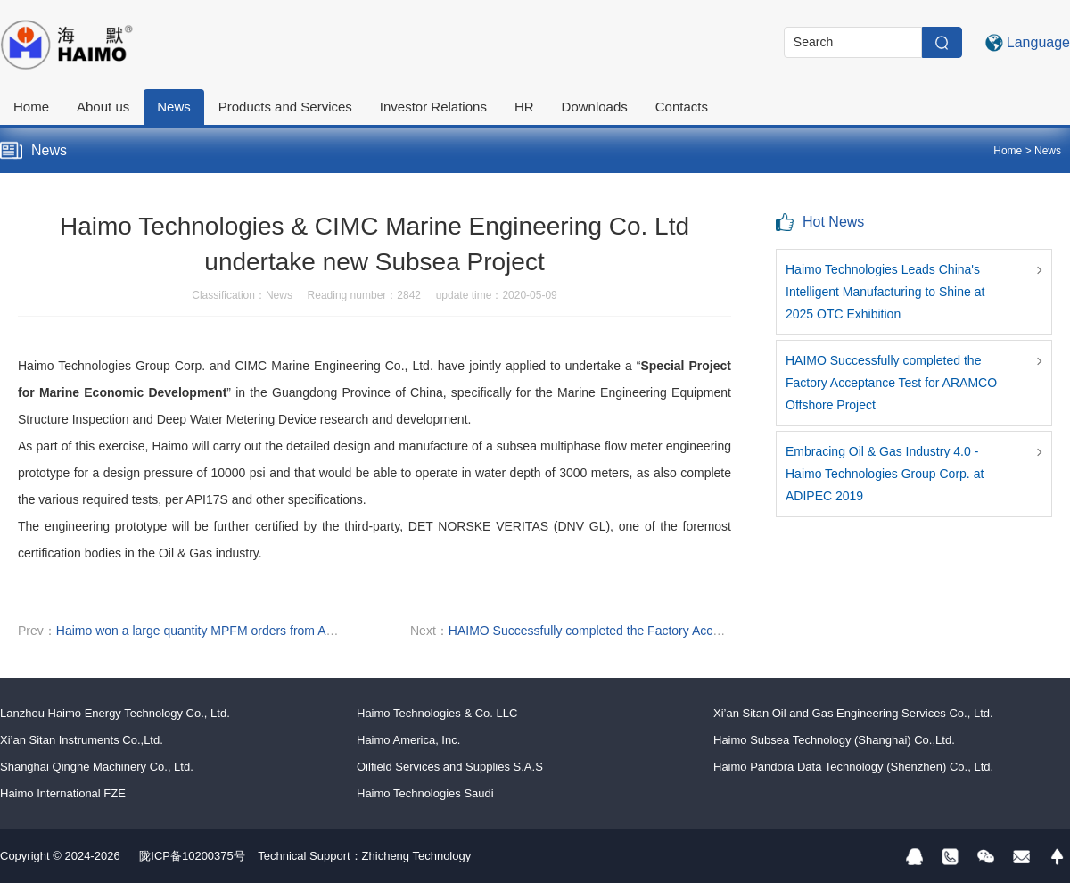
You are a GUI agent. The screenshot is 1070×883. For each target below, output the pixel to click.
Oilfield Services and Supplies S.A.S (450, 766)
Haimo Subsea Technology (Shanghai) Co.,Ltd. (834, 740)
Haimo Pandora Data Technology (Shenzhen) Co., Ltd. (853, 766)
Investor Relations (433, 106)
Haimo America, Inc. (408, 740)
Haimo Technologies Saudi (425, 793)
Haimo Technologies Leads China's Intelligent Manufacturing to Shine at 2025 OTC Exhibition (885, 291)
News (174, 106)
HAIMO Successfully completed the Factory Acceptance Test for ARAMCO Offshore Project (700, 630)
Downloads (595, 106)
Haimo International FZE (63, 793)
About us (103, 106)
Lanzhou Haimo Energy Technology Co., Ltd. (115, 713)
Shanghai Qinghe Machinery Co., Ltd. (96, 766)
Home (31, 106)
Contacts (681, 106)
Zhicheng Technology (417, 855)
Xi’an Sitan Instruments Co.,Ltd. (81, 740)
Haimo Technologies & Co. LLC (437, 713)
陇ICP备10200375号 (192, 855)
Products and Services (285, 106)
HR (524, 106)
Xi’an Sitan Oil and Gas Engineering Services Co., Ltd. (853, 713)
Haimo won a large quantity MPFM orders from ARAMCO (214, 630)
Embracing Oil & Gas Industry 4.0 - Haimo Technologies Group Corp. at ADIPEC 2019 (885, 473)
